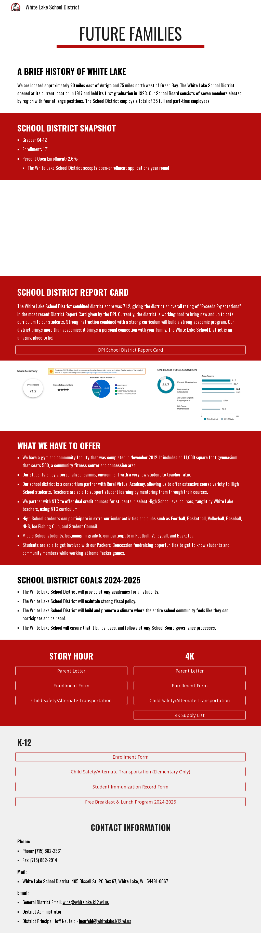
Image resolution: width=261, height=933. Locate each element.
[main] (130, 35)
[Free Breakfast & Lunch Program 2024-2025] (131, 801)
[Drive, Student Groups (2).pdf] (190, 228)
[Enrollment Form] (71, 685)
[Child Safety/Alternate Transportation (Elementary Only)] (131, 771)
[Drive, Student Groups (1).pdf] (71, 228)
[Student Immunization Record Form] (131, 787)
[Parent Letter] (71, 670)
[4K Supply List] (190, 715)
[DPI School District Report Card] (131, 349)
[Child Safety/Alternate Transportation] (71, 700)
